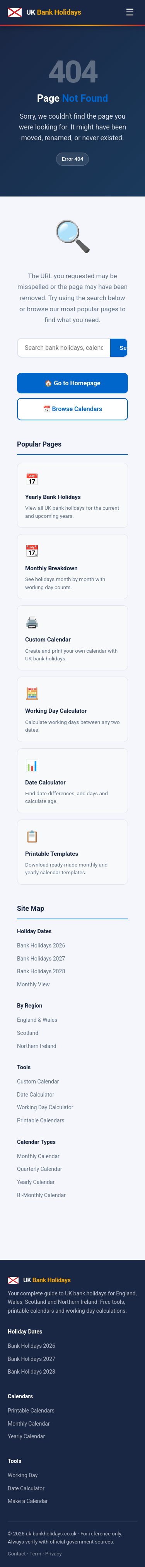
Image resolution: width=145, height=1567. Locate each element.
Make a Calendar (28, 1501)
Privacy (53, 1554)
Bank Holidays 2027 (41, 959)
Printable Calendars (41, 1120)
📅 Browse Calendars (72, 409)
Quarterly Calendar (39, 1169)
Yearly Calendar (36, 1182)
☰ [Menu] (130, 12)
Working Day (23, 1475)
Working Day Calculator (45, 1107)
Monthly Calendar (38, 1156)
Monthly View (33, 984)
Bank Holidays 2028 (41, 971)
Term (35, 1554)
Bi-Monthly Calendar (41, 1195)
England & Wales (37, 1020)
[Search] (64, 348)
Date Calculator (35, 1095)
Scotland (27, 1033)
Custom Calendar (38, 1081)
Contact (17, 1554)
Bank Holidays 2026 (41, 945)
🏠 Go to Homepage (72, 383)
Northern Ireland (36, 1046)
